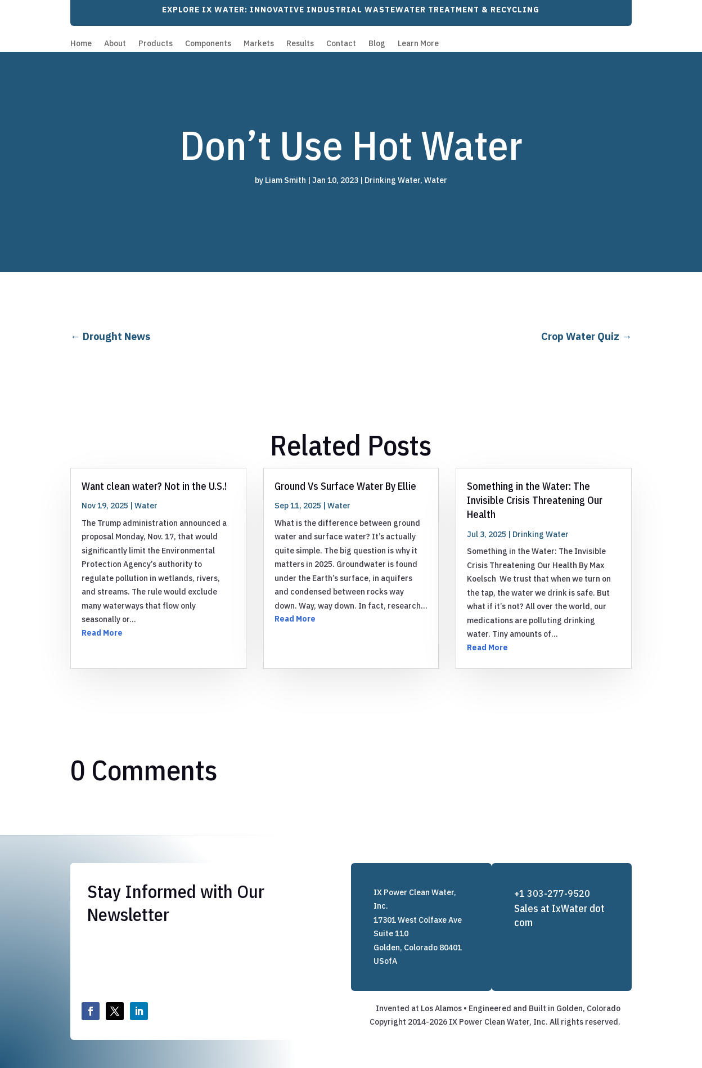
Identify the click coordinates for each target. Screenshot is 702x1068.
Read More (102, 633)
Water (435, 180)
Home (81, 43)
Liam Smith (285, 180)
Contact (341, 43)
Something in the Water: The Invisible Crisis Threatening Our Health (534, 500)
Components (208, 43)
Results (300, 43)
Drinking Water (392, 180)
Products (155, 43)
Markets (259, 43)
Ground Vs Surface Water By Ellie (345, 486)
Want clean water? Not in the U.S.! (154, 486)
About (115, 43)
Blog (376, 43)
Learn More (418, 43)
